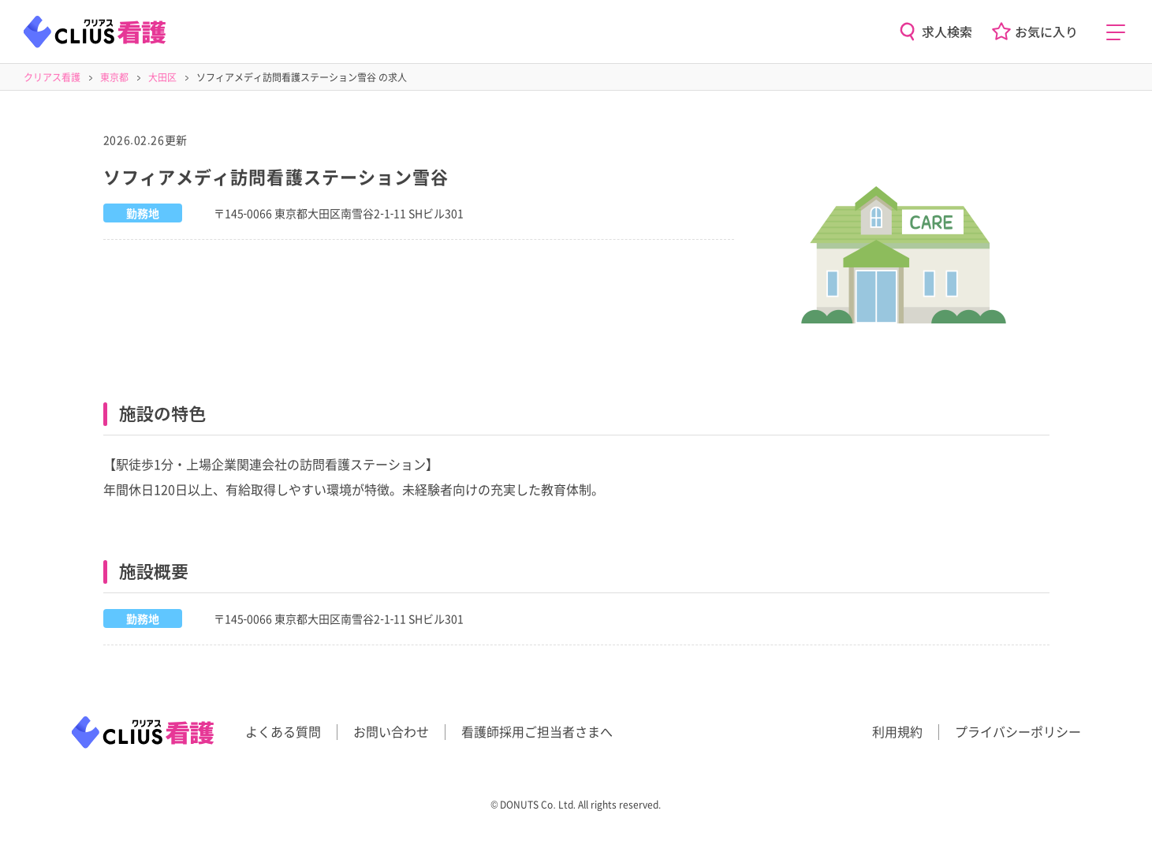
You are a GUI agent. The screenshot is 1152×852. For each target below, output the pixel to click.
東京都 (114, 77)
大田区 (162, 77)
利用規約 (897, 731)
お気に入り (1046, 31)
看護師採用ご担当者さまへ (537, 731)
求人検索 (947, 31)
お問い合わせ (391, 731)
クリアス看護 (52, 77)
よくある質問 (283, 731)
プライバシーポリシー (1018, 731)
